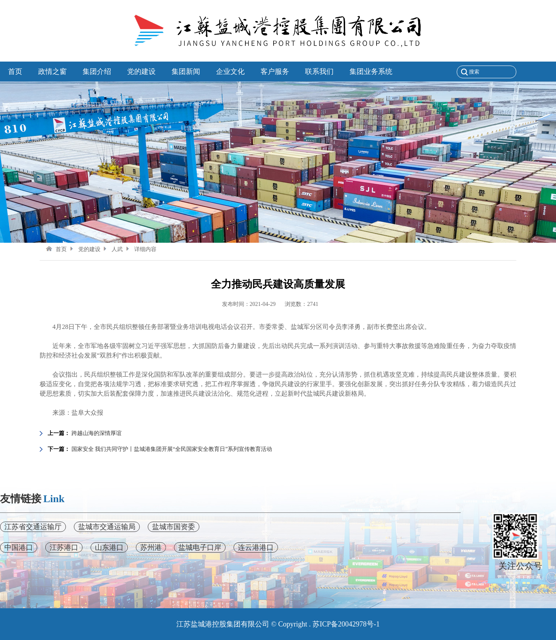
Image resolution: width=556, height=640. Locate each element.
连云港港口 (256, 547)
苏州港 (151, 547)
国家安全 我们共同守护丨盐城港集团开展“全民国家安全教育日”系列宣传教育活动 (171, 449)
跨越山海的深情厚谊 (96, 433)
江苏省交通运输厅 (33, 527)
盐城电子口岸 (199, 547)
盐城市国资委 (173, 527)
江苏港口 (64, 547)
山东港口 (109, 547)
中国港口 (18, 547)
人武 (112, 249)
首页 (56, 249)
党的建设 (84, 249)
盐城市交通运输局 (106, 527)
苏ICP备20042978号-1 (346, 624)
